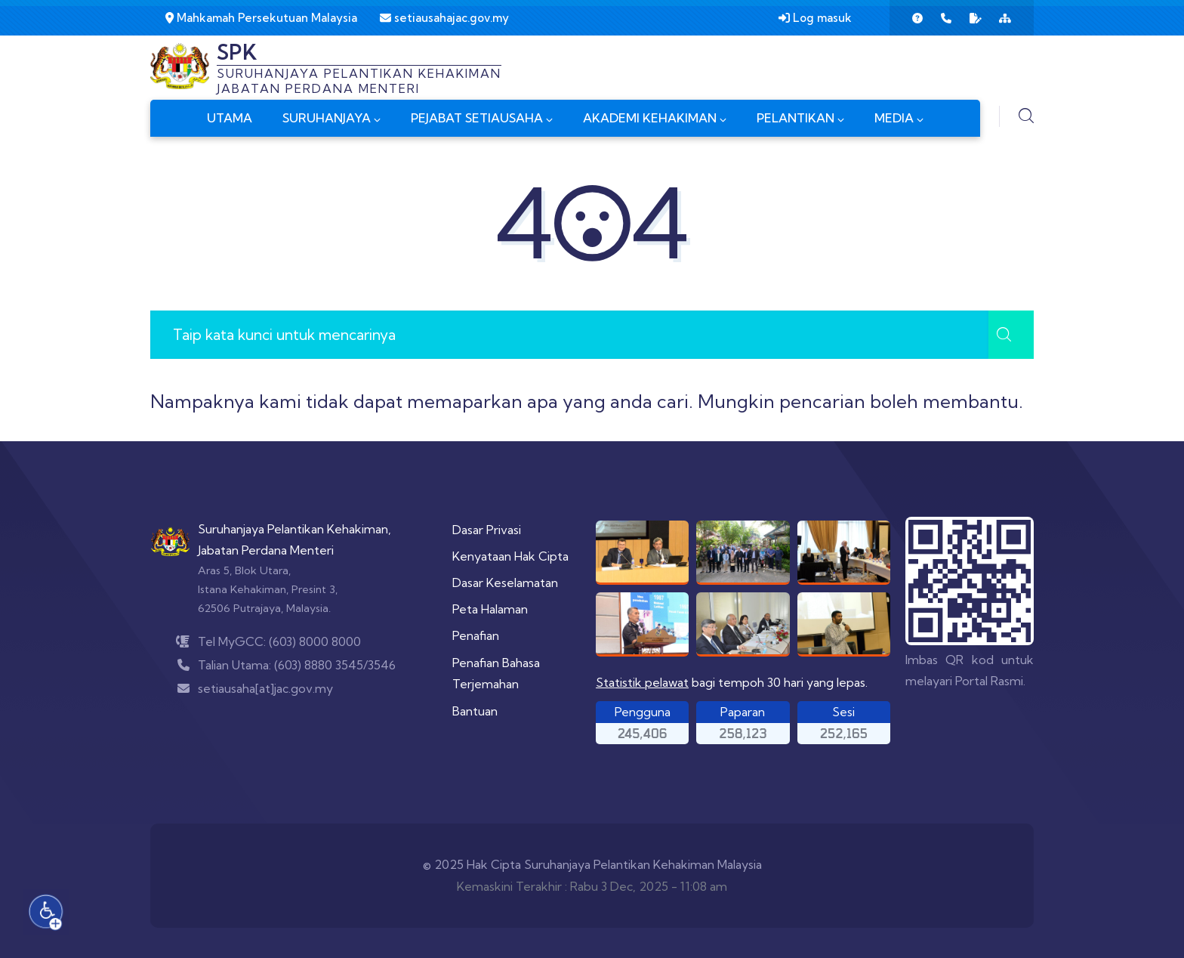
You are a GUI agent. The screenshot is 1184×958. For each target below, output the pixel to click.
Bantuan (475, 710)
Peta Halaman (490, 609)
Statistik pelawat (642, 682)
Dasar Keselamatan (505, 582)
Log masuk (815, 18)
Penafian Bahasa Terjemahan (496, 673)
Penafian (475, 635)
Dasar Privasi (486, 529)
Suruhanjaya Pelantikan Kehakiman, (294, 528)
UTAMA (229, 117)
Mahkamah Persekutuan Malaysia (261, 18)
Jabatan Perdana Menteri (266, 550)
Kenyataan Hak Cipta (510, 556)
